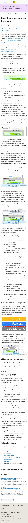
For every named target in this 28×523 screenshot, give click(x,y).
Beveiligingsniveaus (9, 455)
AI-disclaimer (4, 512)
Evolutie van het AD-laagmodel (9, 28)
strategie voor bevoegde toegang (16, 38)
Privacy (9, 514)
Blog (18, 512)
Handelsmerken (16, 518)
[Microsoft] (14, 2)
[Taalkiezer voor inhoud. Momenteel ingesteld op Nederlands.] (5, 505)
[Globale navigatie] (1, 2)
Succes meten (7, 453)
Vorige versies (12, 512)
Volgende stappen (6, 30)
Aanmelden (24, 2)
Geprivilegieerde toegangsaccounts (13, 457)
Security (7, 13)
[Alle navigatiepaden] (2, 14)
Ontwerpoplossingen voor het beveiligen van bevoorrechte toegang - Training (11, 478)
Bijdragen (3, 514)
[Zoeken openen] (19, 2)
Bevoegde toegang (16, 13)
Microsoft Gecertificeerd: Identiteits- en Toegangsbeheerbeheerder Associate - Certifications (13, 489)
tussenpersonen (8, 459)
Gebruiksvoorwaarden (6, 518)
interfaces (6, 461)
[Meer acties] (25, 14)
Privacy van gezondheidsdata (7, 516)
